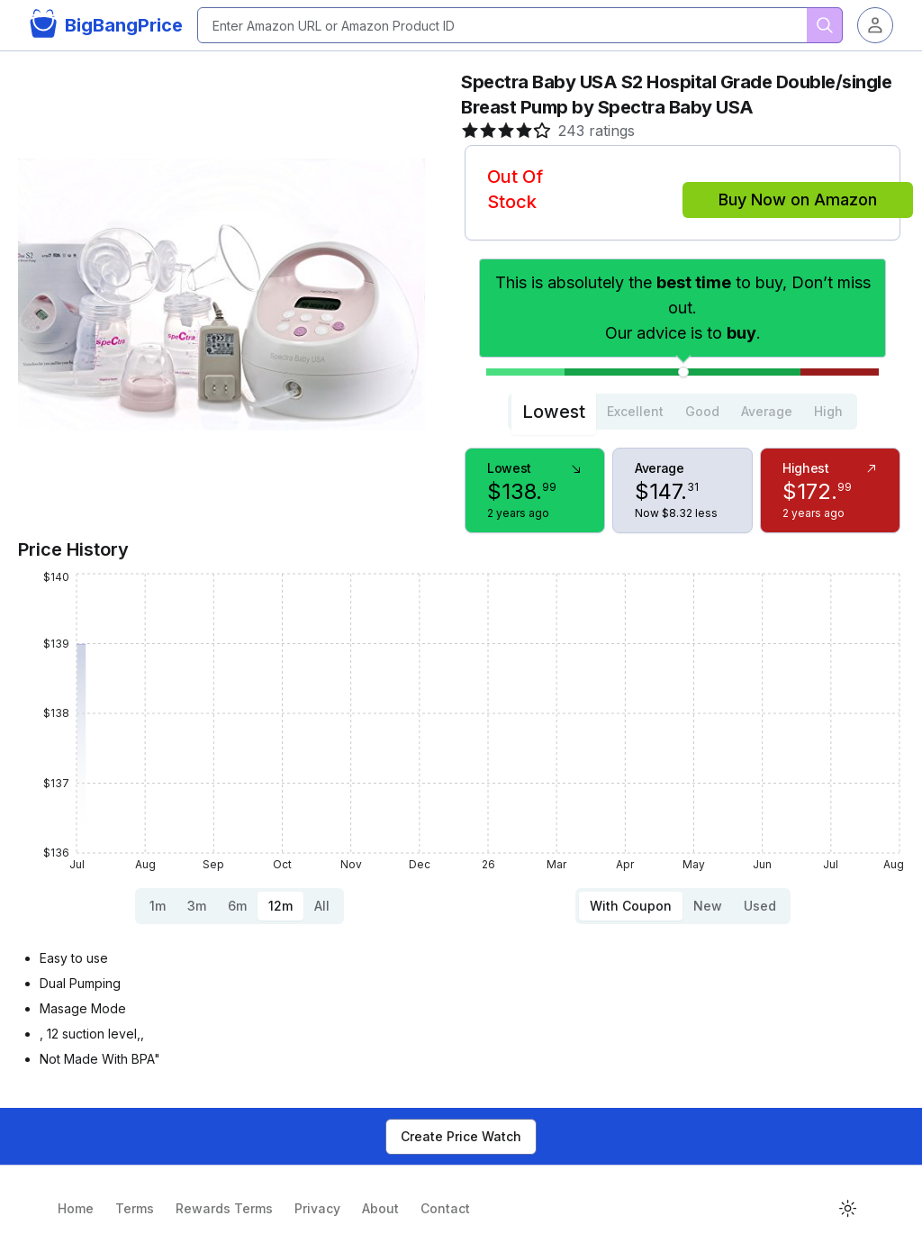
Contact (445, 1208)
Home (76, 1208)
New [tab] (707, 905)
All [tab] (322, 905)
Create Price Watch (461, 1136)
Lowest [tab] (553, 411)
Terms (134, 1208)
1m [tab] (157, 905)
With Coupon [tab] (631, 905)
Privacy (317, 1208)
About (380, 1208)
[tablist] (682, 412)
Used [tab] (760, 905)
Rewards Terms (224, 1208)
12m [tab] (280, 905)
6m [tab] (237, 905)
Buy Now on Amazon (798, 199)
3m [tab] (196, 905)
